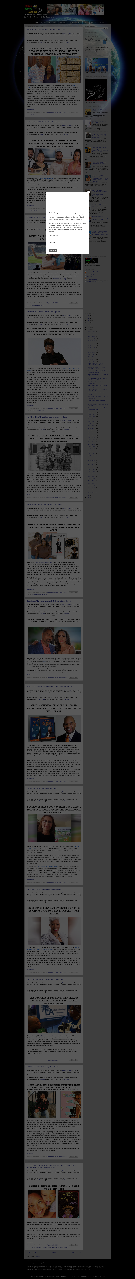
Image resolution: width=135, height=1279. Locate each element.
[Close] (88, 192)
